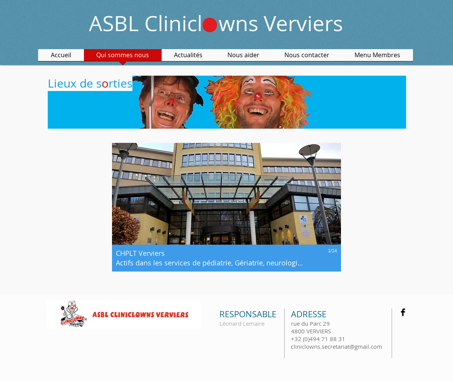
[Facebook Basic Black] (403, 312)
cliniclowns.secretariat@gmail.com (336, 346)
